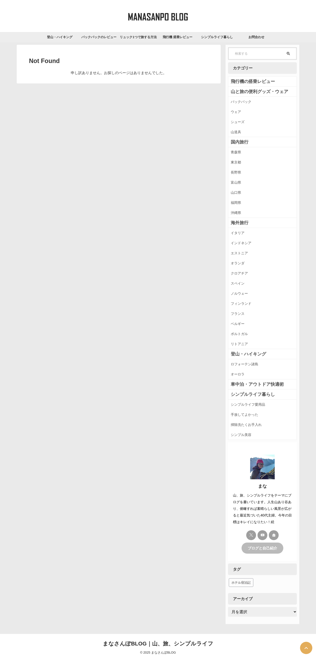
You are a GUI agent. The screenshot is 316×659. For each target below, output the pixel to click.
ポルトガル (239, 334)
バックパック (241, 102)
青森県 (236, 152)
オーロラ (237, 374)
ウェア (236, 112)
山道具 (236, 132)
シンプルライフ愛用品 (248, 404)
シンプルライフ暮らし (217, 37)
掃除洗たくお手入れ (246, 425)
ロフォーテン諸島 (244, 364)
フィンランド (241, 303)
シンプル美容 (241, 435)
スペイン (237, 283)
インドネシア (241, 243)
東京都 (236, 162)
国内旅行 (237, 142)
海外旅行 (237, 223)
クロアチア (239, 273)
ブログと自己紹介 (262, 548)
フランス (237, 314)
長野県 (236, 172)
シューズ (237, 122)
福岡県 (236, 203)
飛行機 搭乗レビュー (177, 37)
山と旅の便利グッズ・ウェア (253, 92)
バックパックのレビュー (98, 37)
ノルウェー (239, 293)
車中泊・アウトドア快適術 (251, 384)
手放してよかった (244, 415)
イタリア (237, 233)
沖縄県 (236, 213)
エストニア (239, 253)
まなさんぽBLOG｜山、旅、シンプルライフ (158, 643)
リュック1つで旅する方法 (138, 37)
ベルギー (237, 324)
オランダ (237, 263)
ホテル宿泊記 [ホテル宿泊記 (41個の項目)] (241, 582)
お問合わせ (256, 37)
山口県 (236, 192)
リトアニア (239, 344)
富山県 (236, 182)
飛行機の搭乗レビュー (248, 81)
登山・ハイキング (59, 37)
